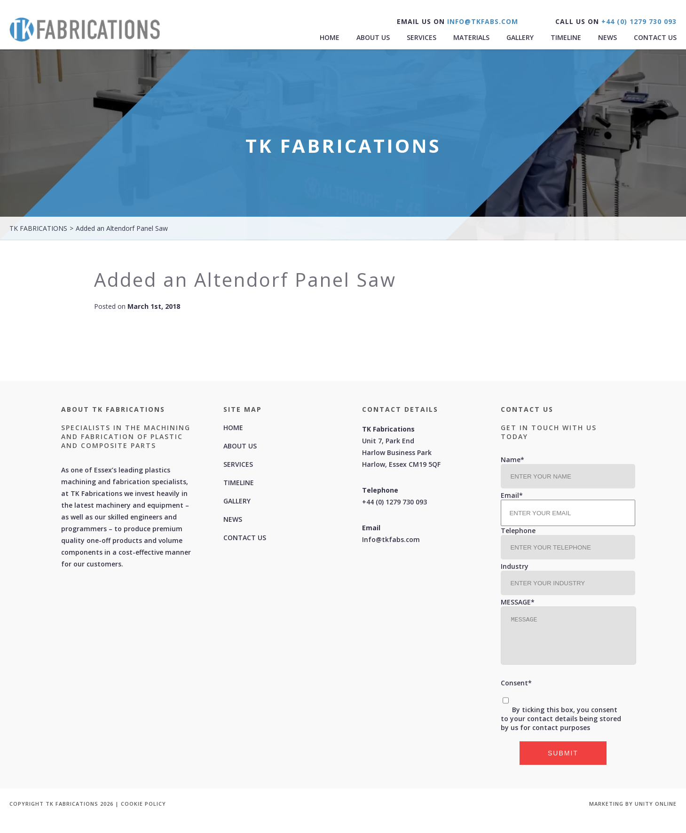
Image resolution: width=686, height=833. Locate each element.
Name (512, 459)
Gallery (520, 37)
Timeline (566, 37)
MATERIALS (471, 37)
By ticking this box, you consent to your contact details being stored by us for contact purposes (561, 718)
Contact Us (655, 37)
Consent (516, 682)
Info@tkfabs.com (391, 539)
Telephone (518, 530)
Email (512, 495)
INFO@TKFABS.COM (481, 21)
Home (329, 37)
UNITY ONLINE (656, 803)
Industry (514, 566)
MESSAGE (518, 601)
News (607, 37)
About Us (373, 37)
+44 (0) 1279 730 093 (638, 21)
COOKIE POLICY (143, 803)
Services (421, 37)
